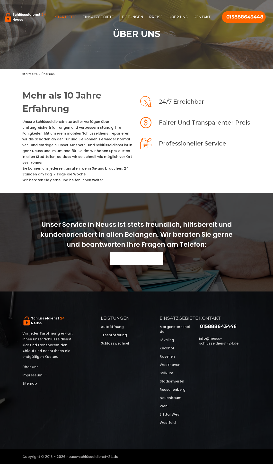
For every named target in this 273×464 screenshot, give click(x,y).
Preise (156, 17)
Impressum (32, 375)
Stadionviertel (172, 381)
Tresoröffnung (114, 335)
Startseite (66, 17)
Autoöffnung (112, 326)
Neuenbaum (170, 397)
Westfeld (168, 422)
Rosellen (167, 356)
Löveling (167, 339)
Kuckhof (167, 348)
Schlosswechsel (115, 343)
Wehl (164, 406)
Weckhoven (170, 364)
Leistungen (131, 17)
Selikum (166, 373)
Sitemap (29, 383)
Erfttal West (170, 414)
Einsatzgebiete (98, 17)
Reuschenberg (172, 389)
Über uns (178, 17)
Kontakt (202, 17)
